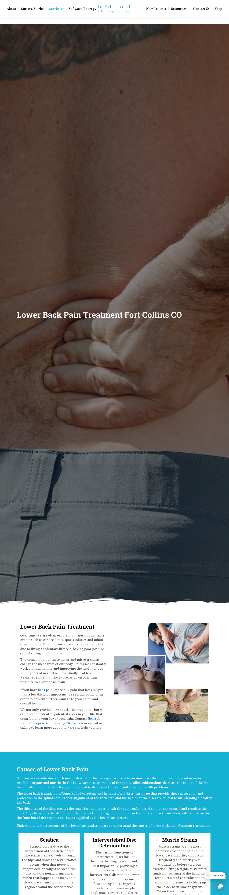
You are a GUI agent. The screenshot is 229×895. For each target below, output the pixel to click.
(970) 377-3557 (56, 3)
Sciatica (49, 840)
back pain (45, 690)
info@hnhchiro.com (27, 3)
